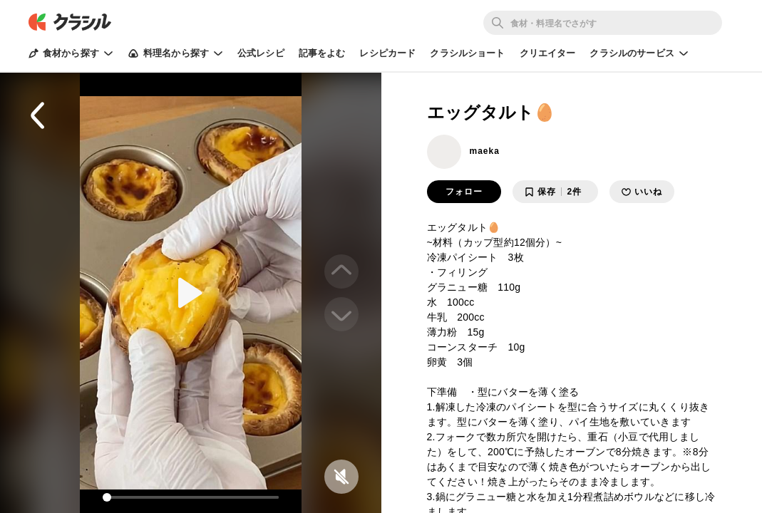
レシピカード (387, 53)
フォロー (464, 192)
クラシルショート (467, 53)
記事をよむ (322, 53)
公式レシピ (260, 53)
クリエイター (548, 53)
